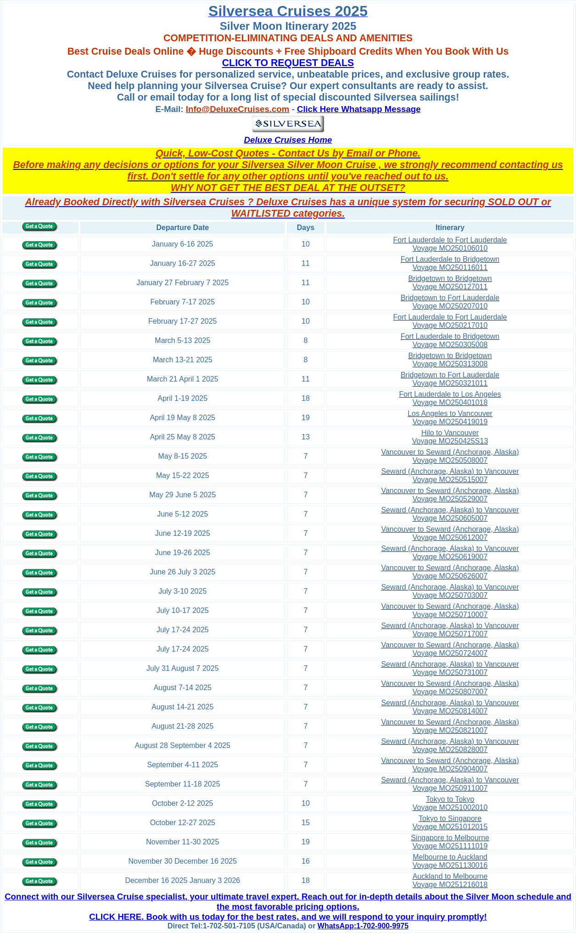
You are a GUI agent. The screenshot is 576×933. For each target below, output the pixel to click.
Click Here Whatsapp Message (359, 109)
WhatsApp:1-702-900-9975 (363, 926)
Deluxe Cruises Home (288, 140)
